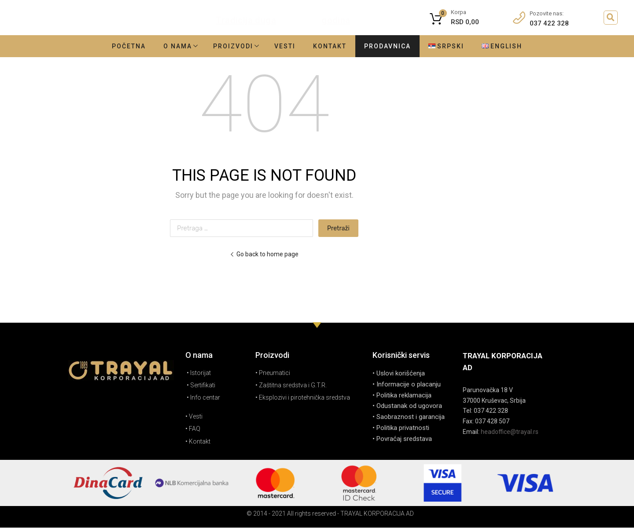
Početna (129, 46)
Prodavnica (387, 46)
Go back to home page (264, 254)
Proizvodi (233, 46)
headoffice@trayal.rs (509, 431)
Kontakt (329, 46)
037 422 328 (549, 23)
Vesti (284, 46)
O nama (177, 46)
